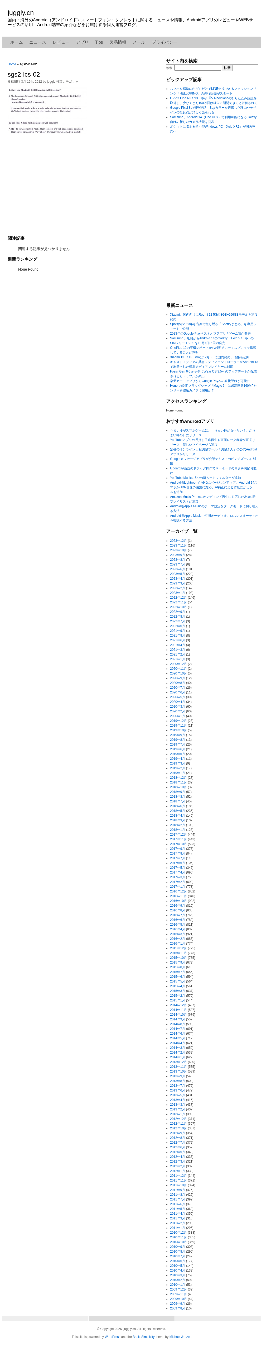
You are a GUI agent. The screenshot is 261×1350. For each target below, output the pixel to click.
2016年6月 (177, 920)
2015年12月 (178, 948)
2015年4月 (177, 986)
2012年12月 (178, 1119)
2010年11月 (178, 1237)
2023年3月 (177, 583)
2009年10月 (178, 1299)
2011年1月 (177, 1228)
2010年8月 (177, 1251)
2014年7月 (177, 1029)
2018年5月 (177, 811)
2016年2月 (177, 939)
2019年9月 (177, 735)
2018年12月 (178, 778)
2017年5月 (177, 868)
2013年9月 (177, 1076)
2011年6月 (177, 1204)
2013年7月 (177, 1086)
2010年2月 (177, 1280)
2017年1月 (177, 887)
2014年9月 (177, 1019)
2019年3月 (177, 763)
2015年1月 (177, 1000)
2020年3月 (177, 706)
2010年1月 (177, 1285)
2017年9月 (177, 849)
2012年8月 (177, 1138)
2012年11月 (178, 1123)
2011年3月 (177, 1218)
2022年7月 (177, 621)
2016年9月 (177, 905)
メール (139, 42)
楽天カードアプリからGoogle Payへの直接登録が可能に (210, 381)
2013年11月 (178, 1067)
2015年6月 (177, 977)
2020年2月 (177, 711)
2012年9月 (177, 1133)
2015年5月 (177, 981)
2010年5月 (177, 1266)
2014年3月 (177, 1048)
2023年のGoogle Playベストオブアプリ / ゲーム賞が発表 (210, 333)
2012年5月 (177, 1152)
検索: (169, 68)
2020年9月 (177, 678)
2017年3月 (177, 877)
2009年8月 (177, 1308)
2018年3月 (177, 820)
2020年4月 (177, 702)
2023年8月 (177, 560)
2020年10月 (178, 673)
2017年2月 (177, 882)
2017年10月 (178, 844)
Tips (99, 42)
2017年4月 (177, 872)
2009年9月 (177, 1304)
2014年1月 (177, 1057)
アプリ (82, 42)
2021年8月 (177, 635)
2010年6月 (177, 1261)
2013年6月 (177, 1090)
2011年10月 (178, 1185)
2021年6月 (177, 640)
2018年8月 (177, 796)
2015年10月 (178, 958)
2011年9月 (177, 1190)
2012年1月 (177, 1171)
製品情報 (117, 42)
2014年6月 (177, 1033)
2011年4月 (177, 1213)
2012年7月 (177, 1142)
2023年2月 (177, 588)
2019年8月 (177, 740)
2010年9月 (177, 1247)
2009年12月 (178, 1289)
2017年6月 (177, 863)
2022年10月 (178, 607)
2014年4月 (177, 1043)
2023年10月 (178, 550)
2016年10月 (178, 901)
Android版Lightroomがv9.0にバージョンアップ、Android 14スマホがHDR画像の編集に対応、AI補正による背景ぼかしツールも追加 (213, 487)
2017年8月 (177, 853)
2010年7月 (177, 1256)
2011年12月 (178, 1176)
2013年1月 (177, 1114)
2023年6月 (177, 569)
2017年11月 (178, 839)
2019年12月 (178, 721)
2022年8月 (177, 616)
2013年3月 (177, 1104)
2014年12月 (178, 1005)
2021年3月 (177, 650)
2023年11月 (178, 545)
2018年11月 (178, 782)
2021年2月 (177, 654)
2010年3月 (177, 1275)
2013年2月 (177, 1109)
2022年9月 (177, 612)
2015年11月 (178, 953)
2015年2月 (177, 995)
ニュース (37, 42)
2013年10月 (178, 1071)
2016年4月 (177, 929)
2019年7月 (177, 744)
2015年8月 (177, 967)
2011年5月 (177, 1209)
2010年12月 (178, 1232)
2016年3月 (177, 934)
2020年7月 (177, 687)
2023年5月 (177, 574)
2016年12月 (178, 891)
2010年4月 (177, 1270)
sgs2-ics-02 (24, 74)
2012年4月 (177, 1157)
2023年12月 (178, 541)
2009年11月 (178, 1294)
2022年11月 (178, 602)
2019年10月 (178, 730)
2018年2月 (177, 825)
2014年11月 (178, 1010)
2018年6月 (177, 806)
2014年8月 (177, 1024)
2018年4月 (177, 815)
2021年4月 (177, 645)
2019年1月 (177, 773)
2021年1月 (177, 659)
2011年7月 (177, 1199)
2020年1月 (177, 716)
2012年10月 (178, 1128)
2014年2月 (177, 1052)
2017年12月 (178, 834)
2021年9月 (177, 631)
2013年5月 (177, 1095)
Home (12, 64)
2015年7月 (177, 972)
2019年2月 (177, 768)
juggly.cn (21, 12)
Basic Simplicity (143, 1337)
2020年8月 (177, 683)
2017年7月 (177, 858)
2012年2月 (177, 1166)
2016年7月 (177, 915)
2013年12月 (178, 1062)
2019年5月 (177, 754)
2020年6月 (177, 692)
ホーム (16, 42)
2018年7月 (177, 801)
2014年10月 (178, 1014)
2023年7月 (177, 564)
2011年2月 (177, 1223)
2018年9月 (177, 792)
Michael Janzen (180, 1337)
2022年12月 (178, 597)
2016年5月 (177, 924)
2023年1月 (177, 593)
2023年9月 (177, 555)
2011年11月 (178, 1180)
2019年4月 (177, 759)
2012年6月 (177, 1147)
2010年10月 (178, 1242)
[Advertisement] (84, 185)
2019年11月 (178, 725)
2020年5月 (177, 697)
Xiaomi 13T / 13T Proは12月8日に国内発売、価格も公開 (209, 357)
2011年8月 (177, 1195)
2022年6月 (177, 626)
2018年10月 (178, 787)
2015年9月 (177, 962)
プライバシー (164, 42)
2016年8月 (177, 910)
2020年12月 (178, 664)
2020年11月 (178, 669)
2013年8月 (177, 1081)
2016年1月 (177, 943)
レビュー (61, 42)
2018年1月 (177, 830)
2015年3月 (177, 991)
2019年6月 (177, 749)
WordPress (112, 1337)
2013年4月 (177, 1100)
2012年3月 (177, 1161)
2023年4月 (177, 578)
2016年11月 (178, 896)
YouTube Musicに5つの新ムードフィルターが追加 (205, 478)
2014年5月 (177, 1038)
